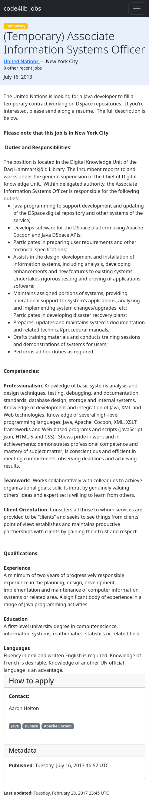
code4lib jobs (22, 8)
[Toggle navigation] (136, 8)
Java (15, 726)
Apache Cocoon (58, 726)
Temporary (16, 26)
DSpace (31, 726)
